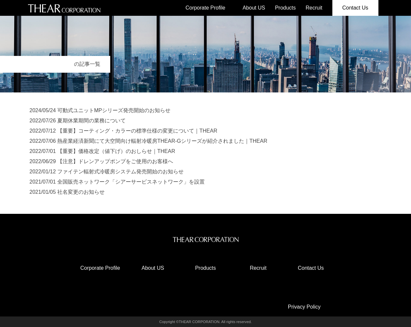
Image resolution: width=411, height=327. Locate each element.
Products (285, 8)
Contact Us (355, 8)
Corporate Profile (205, 8)
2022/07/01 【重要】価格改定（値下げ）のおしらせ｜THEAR (102, 151)
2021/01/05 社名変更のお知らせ (67, 192)
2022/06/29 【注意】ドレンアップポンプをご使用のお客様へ (101, 161)
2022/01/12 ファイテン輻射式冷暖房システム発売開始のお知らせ (107, 171)
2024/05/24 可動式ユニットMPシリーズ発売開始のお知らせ (100, 110)
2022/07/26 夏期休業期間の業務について (78, 120)
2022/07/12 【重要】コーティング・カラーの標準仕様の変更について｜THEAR (124, 131)
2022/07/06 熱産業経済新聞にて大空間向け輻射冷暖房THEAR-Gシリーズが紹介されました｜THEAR (149, 141)
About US (254, 8)
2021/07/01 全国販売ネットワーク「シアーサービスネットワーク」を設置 (117, 182)
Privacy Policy (304, 307)
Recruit (314, 8)
